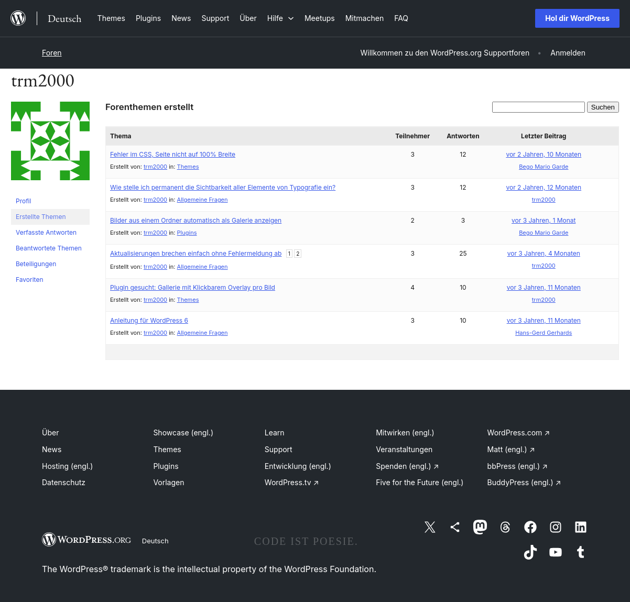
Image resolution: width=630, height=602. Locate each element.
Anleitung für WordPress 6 (149, 320)
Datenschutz (63, 482)
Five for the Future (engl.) (419, 482)
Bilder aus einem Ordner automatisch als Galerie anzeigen (195, 220)
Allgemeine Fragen (202, 199)
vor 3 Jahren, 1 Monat (543, 220)
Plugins (187, 232)
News (51, 449)
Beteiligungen (36, 264)
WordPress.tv (292, 482)
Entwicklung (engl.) (298, 466)
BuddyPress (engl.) (524, 482)
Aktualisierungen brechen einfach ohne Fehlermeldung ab (195, 253)
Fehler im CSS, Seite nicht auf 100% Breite (172, 154)
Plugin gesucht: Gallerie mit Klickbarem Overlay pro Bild (192, 287)
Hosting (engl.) (67, 466)
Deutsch (155, 541)
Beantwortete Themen (49, 248)
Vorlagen (168, 482)
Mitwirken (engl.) (405, 432)
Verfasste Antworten (46, 232)
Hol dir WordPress (577, 18)
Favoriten (30, 279)
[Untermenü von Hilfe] (280, 18)
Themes (188, 166)
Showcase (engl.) (183, 432)
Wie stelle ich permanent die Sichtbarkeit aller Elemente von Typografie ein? (222, 187)
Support (278, 449)
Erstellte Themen (41, 217)
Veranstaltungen (404, 449)
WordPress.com (518, 432)
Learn (275, 432)
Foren (52, 52)
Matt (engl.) (511, 449)
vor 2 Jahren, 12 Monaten (544, 187)
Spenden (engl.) (407, 466)
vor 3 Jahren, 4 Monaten (543, 253)
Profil (23, 201)
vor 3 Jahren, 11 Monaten (544, 287)
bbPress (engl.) (517, 466)
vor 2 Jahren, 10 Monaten (543, 154)
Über (50, 432)
